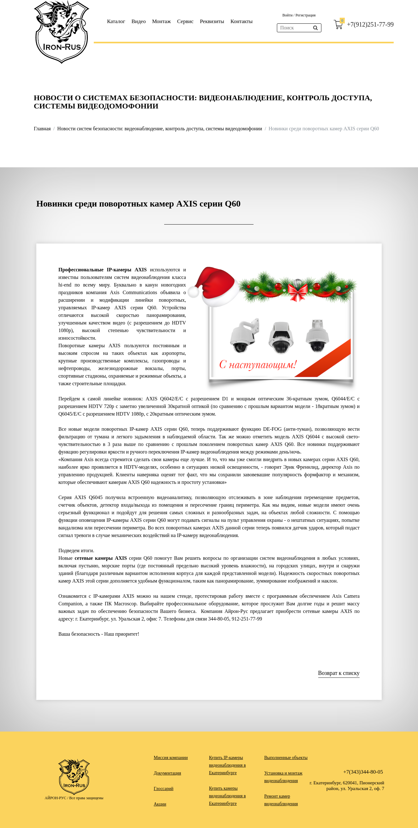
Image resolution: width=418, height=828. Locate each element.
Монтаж (161, 21)
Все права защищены (86, 798)
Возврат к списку (339, 673)
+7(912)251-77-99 (370, 24)
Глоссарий (163, 788)
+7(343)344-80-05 (363, 772)
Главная (42, 128)
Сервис (185, 21)
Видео (139, 21)
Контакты (241, 21)
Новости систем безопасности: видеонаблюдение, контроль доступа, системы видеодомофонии (159, 128)
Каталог (116, 21)
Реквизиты (212, 21)
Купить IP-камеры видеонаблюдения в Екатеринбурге (227, 765)
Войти (287, 15)
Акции (160, 804)
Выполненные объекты (286, 757)
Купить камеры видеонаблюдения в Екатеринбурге (227, 796)
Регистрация (306, 15)
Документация (167, 773)
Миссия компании (171, 757)
